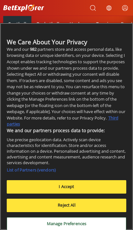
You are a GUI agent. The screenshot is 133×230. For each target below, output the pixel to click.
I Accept (66, 187)
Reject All (66, 205)
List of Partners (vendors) (31, 170)
